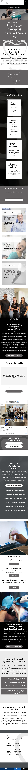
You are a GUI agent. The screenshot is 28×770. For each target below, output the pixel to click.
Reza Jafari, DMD (14, 73)
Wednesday (9, 752)
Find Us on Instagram (14, 446)
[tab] (12, 387)
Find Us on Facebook (14, 443)
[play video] (14, 14)
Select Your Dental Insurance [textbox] (11, 196)
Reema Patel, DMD (14, 82)
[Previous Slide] (10, 387)
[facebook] (14, 758)
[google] (12, 758)
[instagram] (16, 758)
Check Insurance (14, 200)
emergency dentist (9, 344)
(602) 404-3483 (14, 745)
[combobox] (14, 196)
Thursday (9, 754)
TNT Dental (19, 766)
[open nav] (26, 2)
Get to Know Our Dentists (14, 355)
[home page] (5, 2)
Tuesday (8, 751)
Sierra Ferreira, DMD (14, 77)
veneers (24, 723)
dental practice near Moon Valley (13, 715)
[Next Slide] (17, 387)
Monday (8, 749)
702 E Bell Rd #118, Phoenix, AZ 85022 (14, 743)
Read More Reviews (14, 391)
